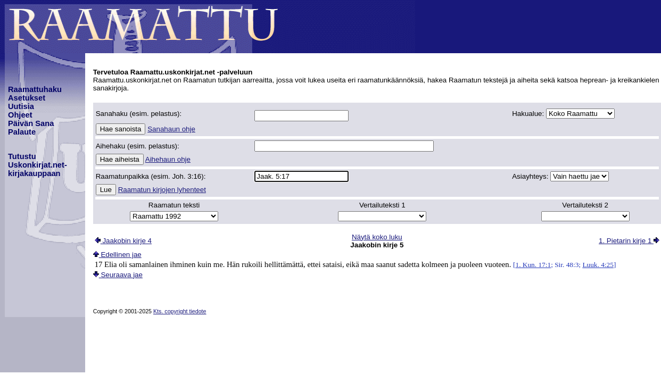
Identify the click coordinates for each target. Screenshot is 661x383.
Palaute (22, 132)
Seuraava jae (118, 275)
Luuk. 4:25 (598, 265)
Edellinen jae (117, 255)
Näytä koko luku (377, 237)
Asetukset (26, 98)
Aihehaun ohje (168, 159)
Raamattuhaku (35, 89)
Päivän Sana (31, 123)
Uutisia (21, 106)
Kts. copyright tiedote (179, 311)
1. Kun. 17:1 (533, 265)
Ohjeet (20, 115)
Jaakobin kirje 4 (123, 241)
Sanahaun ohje (171, 129)
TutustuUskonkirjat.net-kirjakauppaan (37, 165)
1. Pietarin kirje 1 (629, 241)
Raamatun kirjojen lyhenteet (162, 190)
